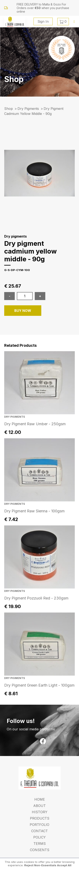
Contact (39, 831)
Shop (8, 108)
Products (39, 818)
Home (39, 799)
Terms (39, 843)
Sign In (43, 21)
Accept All (64, 865)
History (39, 812)
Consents (39, 850)
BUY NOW (22, 310)
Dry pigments (28, 108)
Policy (39, 837)
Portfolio (39, 824)
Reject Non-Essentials (40, 865)
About (39, 806)
